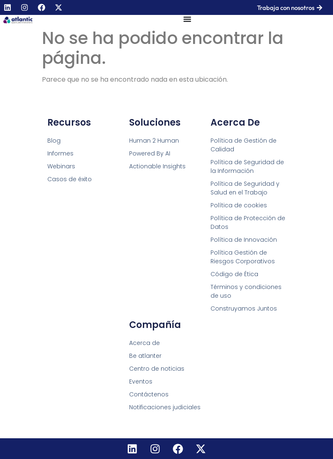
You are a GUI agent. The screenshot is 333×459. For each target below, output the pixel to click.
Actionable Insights (157, 166)
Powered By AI (149, 153)
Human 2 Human (154, 140)
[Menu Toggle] (187, 19)
